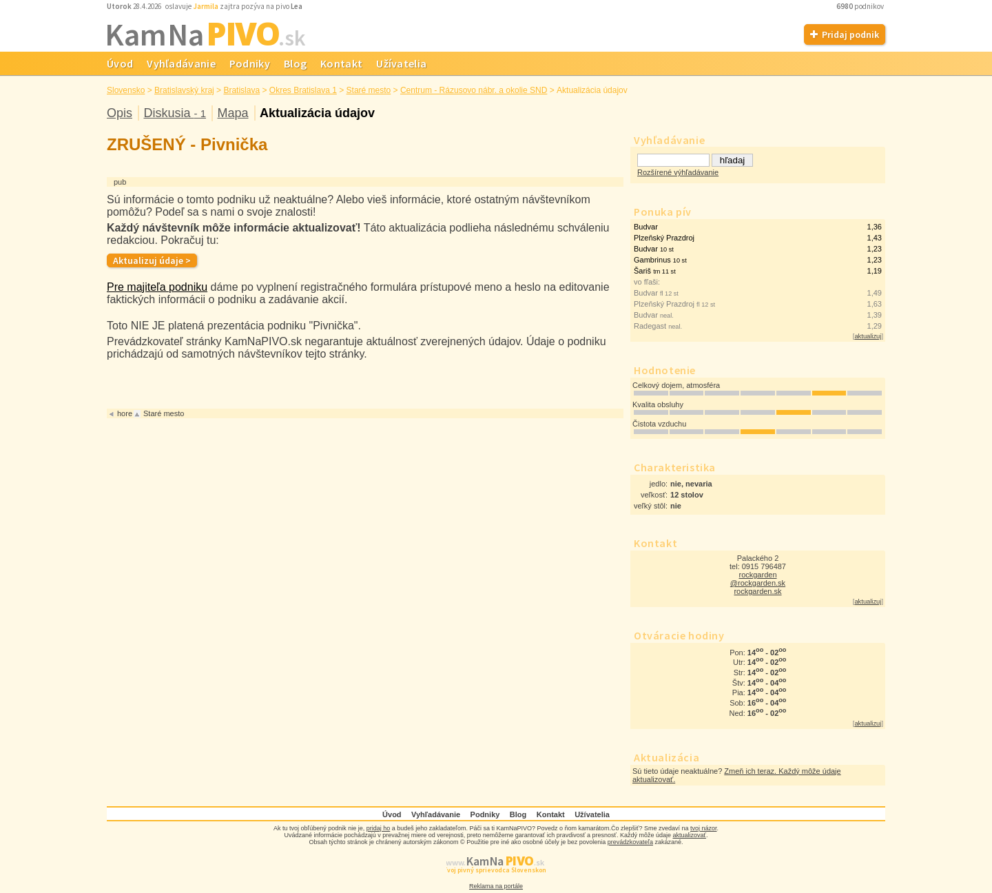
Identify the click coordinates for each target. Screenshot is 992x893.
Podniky (249, 63)
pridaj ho (378, 828)
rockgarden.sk (757, 591)
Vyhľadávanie (181, 63)
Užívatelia (401, 63)
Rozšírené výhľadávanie (678, 172)
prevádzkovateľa (630, 842)
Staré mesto (369, 90)
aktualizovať (689, 835)
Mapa (232, 113)
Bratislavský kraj (184, 90)
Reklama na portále (496, 886)
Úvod (120, 63)
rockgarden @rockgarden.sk (757, 579)
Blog (295, 63)
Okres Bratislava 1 (303, 90)
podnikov (860, 6)
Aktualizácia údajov (317, 113)
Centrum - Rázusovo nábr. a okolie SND (473, 90)
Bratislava (241, 90)
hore (124, 413)
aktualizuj (867, 336)
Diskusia (174, 113)
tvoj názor (703, 828)
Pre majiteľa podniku (157, 287)
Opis (119, 113)
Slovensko (126, 90)
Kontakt (341, 63)
